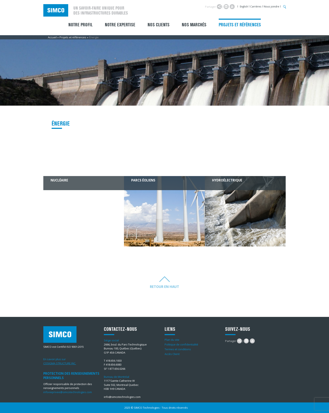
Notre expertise (120, 25)
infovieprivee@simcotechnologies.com (67, 392)
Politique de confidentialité (181, 344)
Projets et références (240, 25)
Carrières (255, 6)
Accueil (52, 37)
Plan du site (172, 340)
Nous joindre (271, 6)
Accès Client (172, 354)
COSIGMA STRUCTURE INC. (59, 363)
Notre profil (80, 25)
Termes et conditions (178, 349)
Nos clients (158, 25)
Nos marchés (194, 25)
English (244, 6)
